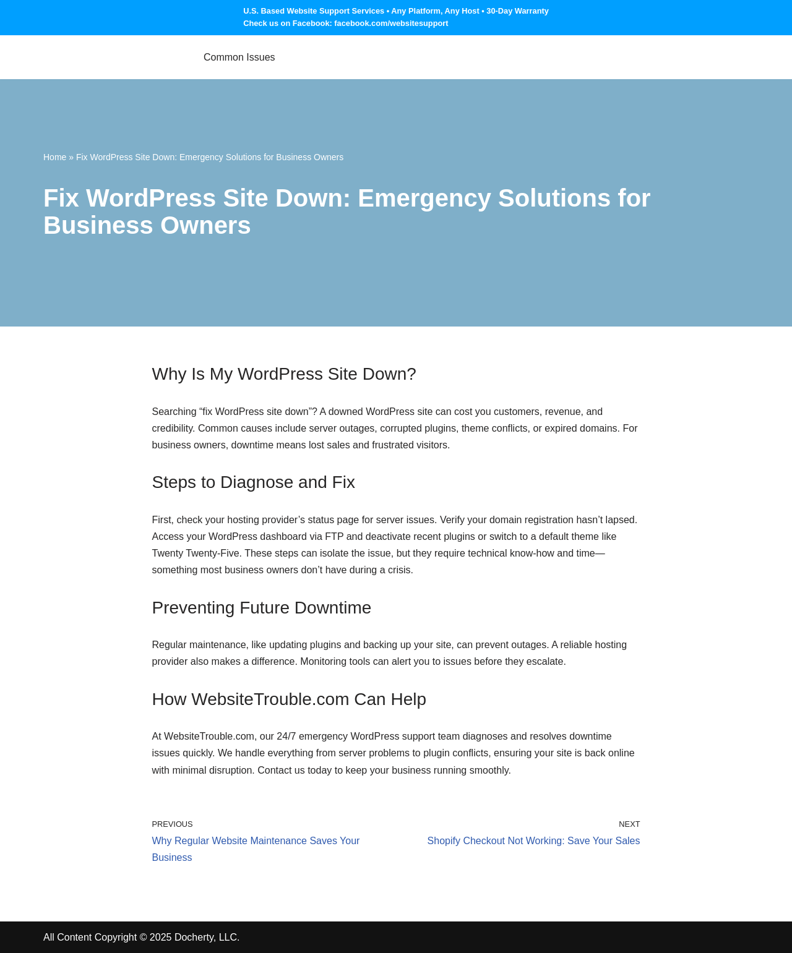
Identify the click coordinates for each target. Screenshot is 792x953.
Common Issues (239, 57)
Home (54, 157)
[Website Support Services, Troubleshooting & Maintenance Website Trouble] (113, 57)
